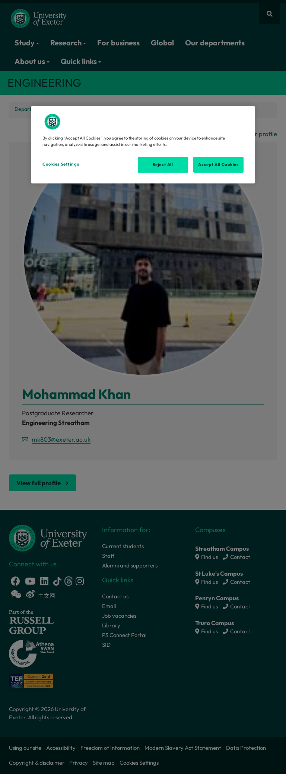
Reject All (163, 164)
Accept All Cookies (218, 164)
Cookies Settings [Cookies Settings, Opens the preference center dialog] (60, 164)
